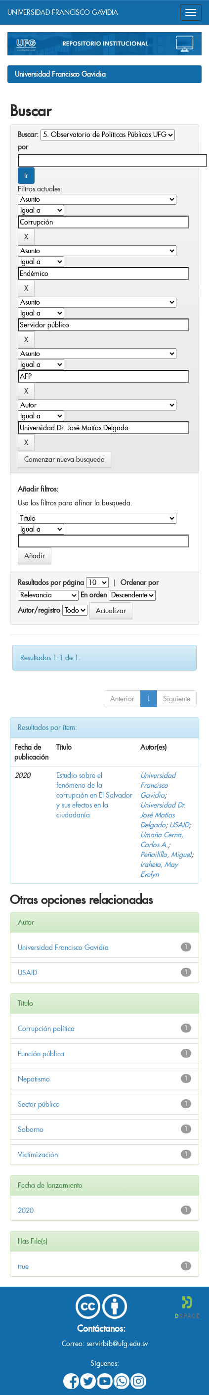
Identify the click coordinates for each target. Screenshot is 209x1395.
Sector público (39, 1104)
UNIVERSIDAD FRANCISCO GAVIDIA (62, 12)
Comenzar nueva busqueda (64, 459)
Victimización (38, 1154)
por (23, 146)
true (23, 1266)
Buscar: (28, 134)
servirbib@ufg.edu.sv (117, 1343)
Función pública (41, 1053)
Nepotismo (34, 1079)
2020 (26, 1210)
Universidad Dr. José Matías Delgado (163, 815)
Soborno (30, 1129)
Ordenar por (140, 582)
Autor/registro (39, 610)
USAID (179, 824)
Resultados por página (51, 582)
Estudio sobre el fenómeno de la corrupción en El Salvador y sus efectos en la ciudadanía (94, 795)
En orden (94, 594)
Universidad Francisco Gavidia (60, 74)
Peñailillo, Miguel (165, 854)
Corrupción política (46, 1028)
